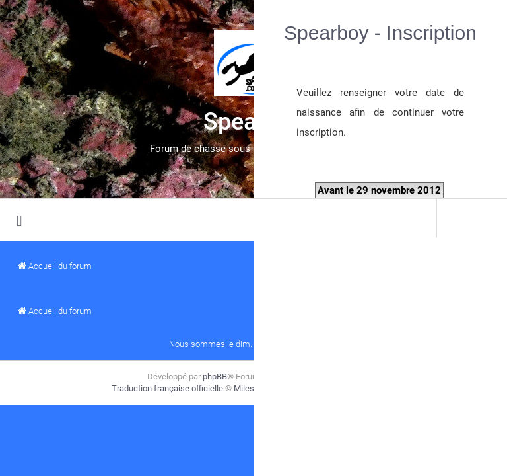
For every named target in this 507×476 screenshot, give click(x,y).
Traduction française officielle (167, 388)
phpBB (215, 376)
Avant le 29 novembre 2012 (379, 190)
